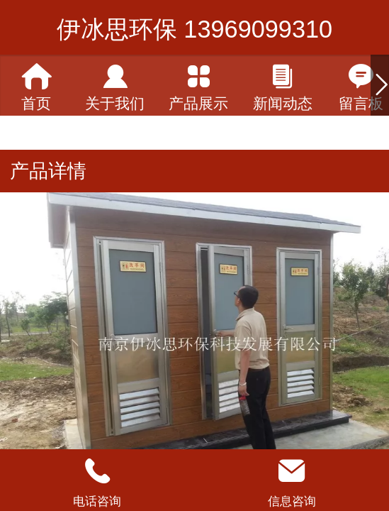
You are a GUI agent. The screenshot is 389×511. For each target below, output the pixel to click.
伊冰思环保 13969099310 (194, 29)
